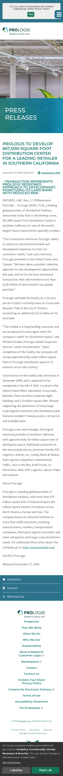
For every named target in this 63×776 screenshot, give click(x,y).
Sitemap (47, 729)
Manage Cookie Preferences (33, 733)
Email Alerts (14, 579)
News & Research (32, 652)
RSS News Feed (15, 596)
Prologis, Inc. (24, 721)
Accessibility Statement (31, 701)
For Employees (31, 707)
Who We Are (31, 639)
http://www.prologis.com (38, 547)
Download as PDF (48, 172)
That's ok (45, 770)
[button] (59, 14)
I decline (16, 770)
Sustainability (31, 645)
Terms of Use (31, 695)
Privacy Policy (31, 683)
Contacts (12, 588)
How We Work (31, 627)
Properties (31, 621)
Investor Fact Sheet (31, 679)
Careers (31, 667)
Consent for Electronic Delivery (31, 689)
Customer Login (32, 655)
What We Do (31, 633)
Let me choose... (11, 762)
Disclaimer (34, 729)
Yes (30, 14)
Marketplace (31, 661)
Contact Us (31, 673)
